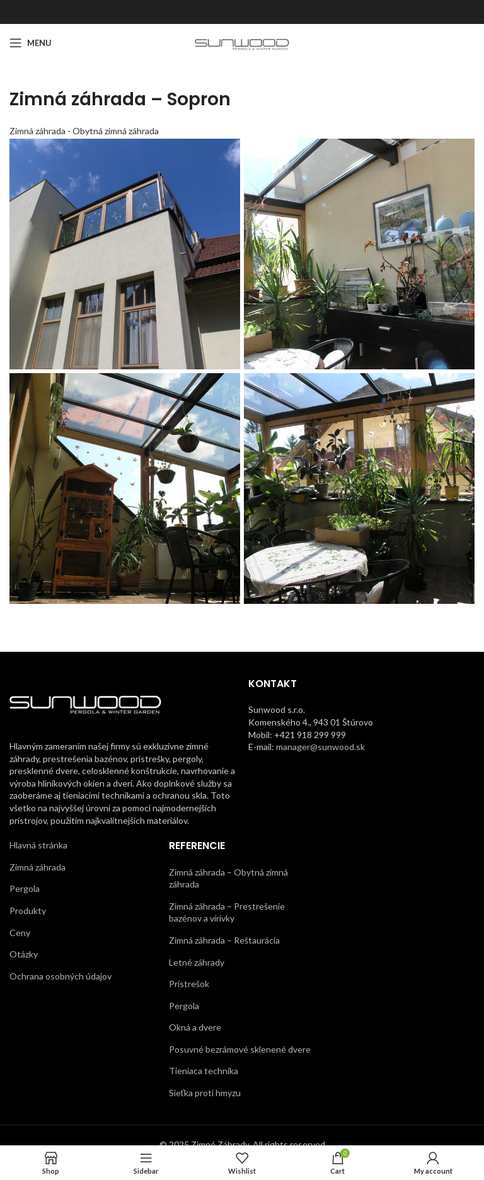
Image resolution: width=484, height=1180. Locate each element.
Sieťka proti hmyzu (205, 1092)
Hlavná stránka (38, 845)
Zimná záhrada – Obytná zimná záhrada (228, 878)
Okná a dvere (195, 1027)
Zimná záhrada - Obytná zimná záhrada (84, 130)
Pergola (24, 888)
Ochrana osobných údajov (60, 976)
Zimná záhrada (37, 867)
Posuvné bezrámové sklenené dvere (240, 1049)
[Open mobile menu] (30, 42)
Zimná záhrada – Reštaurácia (224, 940)
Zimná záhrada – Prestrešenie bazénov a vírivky (227, 912)
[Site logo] (242, 42)
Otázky (23, 954)
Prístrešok (189, 983)
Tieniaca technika (203, 1070)
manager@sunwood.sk (320, 746)
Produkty (27, 910)
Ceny (19, 932)
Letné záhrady (196, 962)
